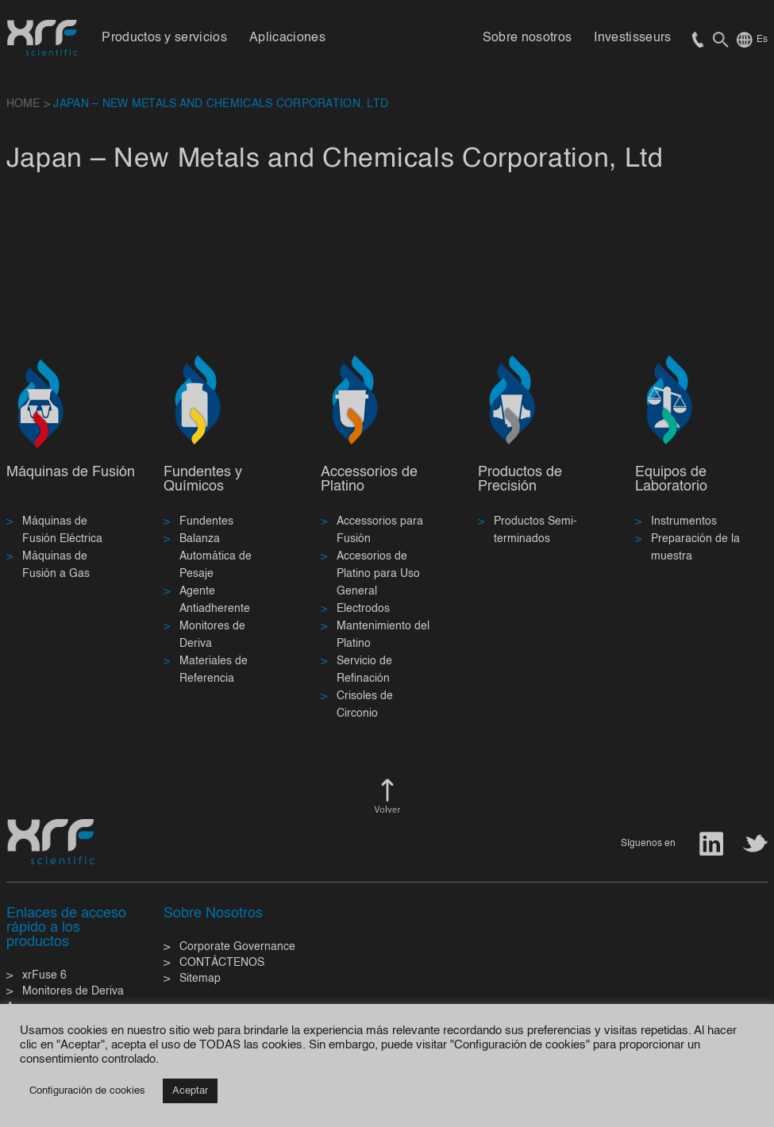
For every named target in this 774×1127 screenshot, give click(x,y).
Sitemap (200, 978)
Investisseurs (632, 38)
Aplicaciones (287, 38)
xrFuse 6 (44, 975)
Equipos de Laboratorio (671, 479)
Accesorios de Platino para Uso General (378, 574)
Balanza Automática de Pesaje (215, 556)
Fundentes (206, 521)
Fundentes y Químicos (203, 479)
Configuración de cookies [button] (87, 1091)
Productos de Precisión (520, 479)
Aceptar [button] (190, 1091)
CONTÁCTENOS (221, 962)
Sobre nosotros (527, 38)
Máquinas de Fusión (70, 472)
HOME (23, 104)
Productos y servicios (164, 38)
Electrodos (363, 608)
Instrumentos (684, 521)
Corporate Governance (237, 946)
